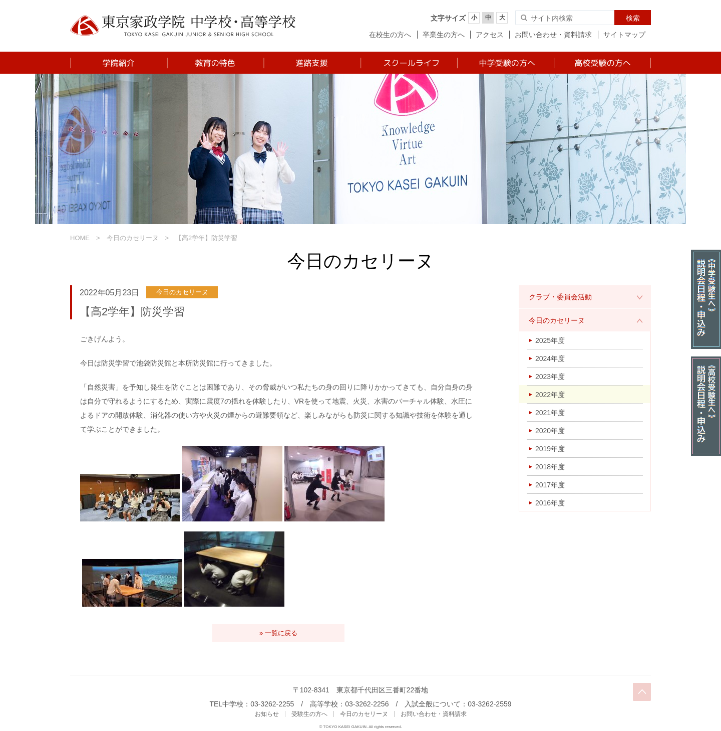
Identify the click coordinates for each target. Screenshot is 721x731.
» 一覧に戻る (278, 633)
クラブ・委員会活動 (560, 297)
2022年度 (550, 395)
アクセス (490, 35)
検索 (633, 18)
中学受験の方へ (505, 63)
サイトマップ (624, 35)
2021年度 (550, 413)
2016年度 (550, 503)
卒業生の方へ (444, 35)
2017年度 (550, 485)
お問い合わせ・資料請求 (553, 35)
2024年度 (550, 358)
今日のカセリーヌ (133, 238)
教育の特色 (215, 63)
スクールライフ (408, 63)
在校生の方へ (390, 35)
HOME (80, 238)
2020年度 (550, 431)
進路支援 (311, 63)
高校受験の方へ (602, 63)
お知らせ (267, 714)
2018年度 (550, 467)
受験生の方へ (309, 714)
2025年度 (550, 340)
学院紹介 (118, 63)
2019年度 (550, 449)
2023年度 (550, 377)
